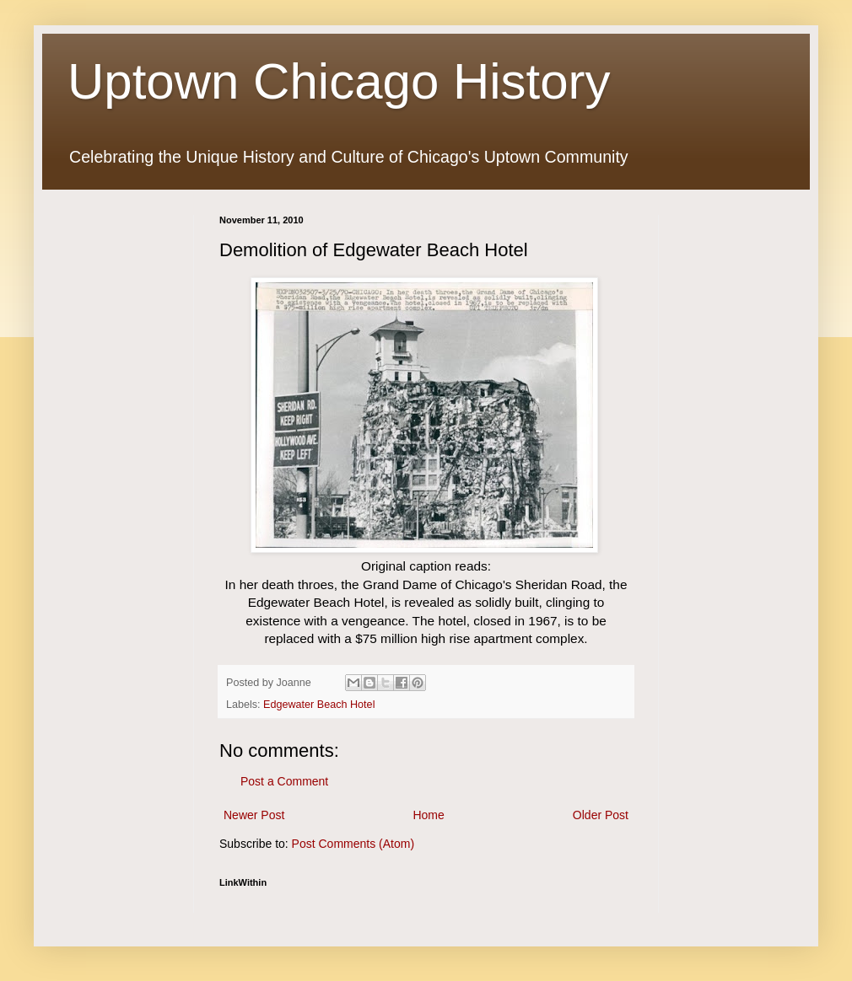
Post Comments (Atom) (353, 843)
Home (428, 815)
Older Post (600, 815)
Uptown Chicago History (339, 81)
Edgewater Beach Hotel (319, 704)
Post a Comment (284, 781)
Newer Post (254, 815)
